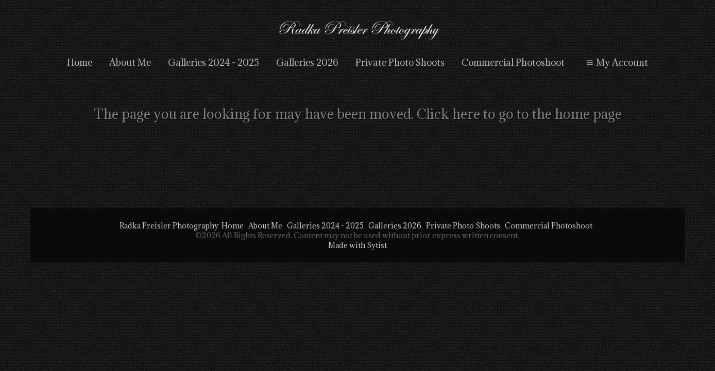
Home (79, 62)
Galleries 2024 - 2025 (213, 62)
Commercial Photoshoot (513, 62)
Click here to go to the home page (519, 113)
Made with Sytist (357, 245)
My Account (616, 62)
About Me (130, 62)
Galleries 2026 (307, 62)
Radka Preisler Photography (169, 226)
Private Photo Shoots (400, 62)
